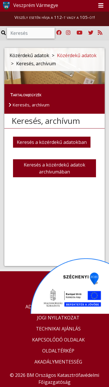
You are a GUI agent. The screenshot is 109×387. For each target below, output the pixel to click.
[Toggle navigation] (101, 6)
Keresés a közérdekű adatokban (52, 142)
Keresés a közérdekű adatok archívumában (54, 168)
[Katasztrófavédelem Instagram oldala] (68, 33)
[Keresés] (31, 33)
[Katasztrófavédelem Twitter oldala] (91, 33)
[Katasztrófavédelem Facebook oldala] (59, 33)
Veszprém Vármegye (29, 6)
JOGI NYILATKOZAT (58, 317)
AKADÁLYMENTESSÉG (58, 362)
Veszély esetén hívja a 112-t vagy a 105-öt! (54, 17)
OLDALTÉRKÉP (58, 351)
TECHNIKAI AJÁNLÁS (58, 328)
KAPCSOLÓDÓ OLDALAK (58, 340)
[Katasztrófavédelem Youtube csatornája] (79, 33)
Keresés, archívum (29, 105)
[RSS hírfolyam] (100, 33)
